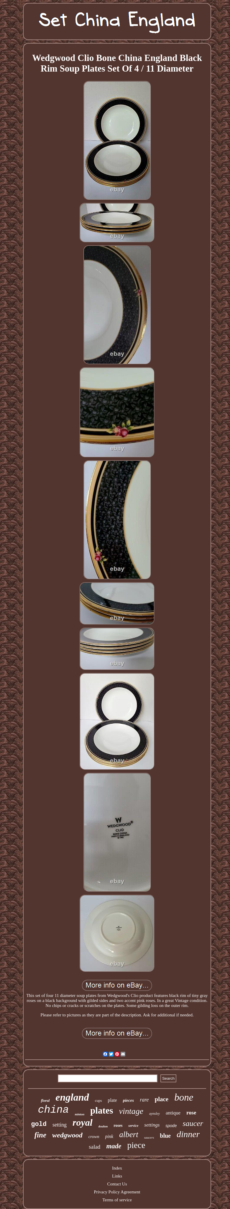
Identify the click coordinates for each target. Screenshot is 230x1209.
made (113, 1146)
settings (152, 1125)
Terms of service (117, 1200)
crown (93, 1136)
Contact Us (117, 1184)
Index (117, 1168)
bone (183, 1097)
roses (118, 1125)
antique (173, 1113)
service (133, 1126)
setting (59, 1125)
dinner (188, 1134)
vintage (131, 1111)
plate (112, 1100)
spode (171, 1125)
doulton (103, 1126)
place (161, 1099)
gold (39, 1124)
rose (191, 1112)
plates (101, 1110)
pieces (128, 1100)
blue (165, 1135)
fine (40, 1135)
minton (79, 1114)
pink (109, 1136)
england (72, 1097)
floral (45, 1100)
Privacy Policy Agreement (117, 1192)
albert (128, 1134)
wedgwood (67, 1135)
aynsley (154, 1114)
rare (144, 1100)
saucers (149, 1137)
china (53, 1110)
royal (83, 1122)
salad (94, 1147)
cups (98, 1100)
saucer (193, 1123)
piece (136, 1145)
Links (117, 1176)
